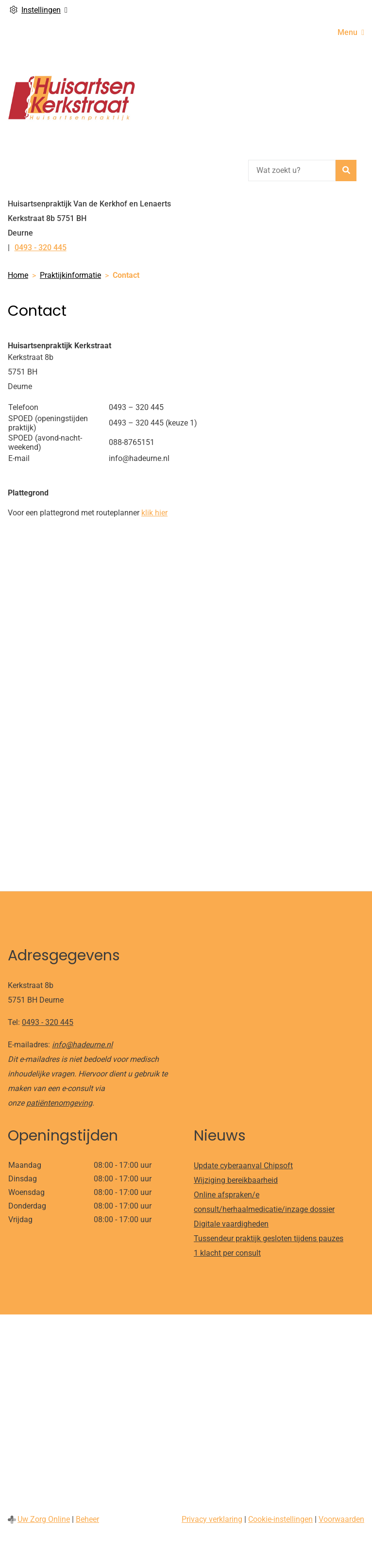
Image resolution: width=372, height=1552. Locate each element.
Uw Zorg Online (43, 1519)
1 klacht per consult (227, 1253)
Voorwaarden (341, 1519)
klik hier (154, 512)
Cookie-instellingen (280, 1519)
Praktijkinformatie (70, 275)
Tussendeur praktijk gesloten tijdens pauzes (268, 1238)
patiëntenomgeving (59, 1103)
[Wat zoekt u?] (292, 170)
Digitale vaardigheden (231, 1223)
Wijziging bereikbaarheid (236, 1180)
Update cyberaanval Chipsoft (243, 1165)
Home (18, 275)
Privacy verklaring (212, 1519)
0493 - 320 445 (47, 1022)
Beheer (87, 1519)
